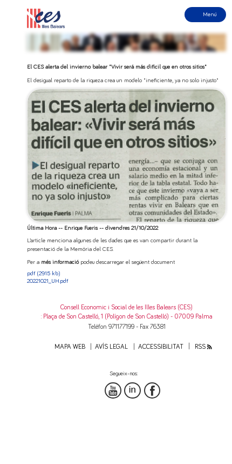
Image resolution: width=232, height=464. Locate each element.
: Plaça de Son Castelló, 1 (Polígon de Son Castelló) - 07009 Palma (127, 316)
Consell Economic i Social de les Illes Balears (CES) (126, 307)
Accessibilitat (160, 346)
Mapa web (69, 346)
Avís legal (111, 346)
